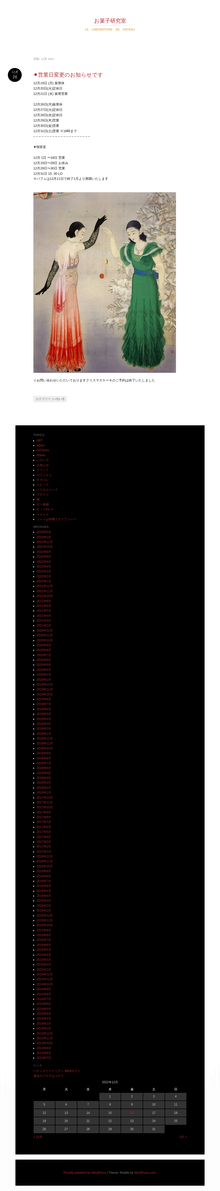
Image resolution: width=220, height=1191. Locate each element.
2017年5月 (44, 832)
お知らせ (43, 465)
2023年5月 (44, 532)
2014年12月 (45, 974)
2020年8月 (44, 650)
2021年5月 (44, 610)
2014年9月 (44, 989)
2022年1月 (44, 581)
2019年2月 (44, 728)
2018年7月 (44, 763)
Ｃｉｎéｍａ (45, 509)
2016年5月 (44, 891)
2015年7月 (44, 940)
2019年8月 (44, 699)
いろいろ (58, 399)
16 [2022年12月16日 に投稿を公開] (132, 1113)
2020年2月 (44, 674)
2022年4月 (44, 566)
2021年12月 (45, 586)
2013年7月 (44, 1058)
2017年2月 (44, 846)
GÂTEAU (43, 450)
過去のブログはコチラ (48, 1076)
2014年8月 (44, 994)
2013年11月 (45, 1038)
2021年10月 (45, 596)
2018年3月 (44, 782)
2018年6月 (44, 768)
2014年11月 (45, 979)
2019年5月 (44, 714)
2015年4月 (44, 955)
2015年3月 (44, 959)
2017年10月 (45, 807)
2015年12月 (45, 915)
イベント (43, 470)
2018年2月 (44, 788)
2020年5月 (44, 665)
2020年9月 (44, 645)
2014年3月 (44, 1018)
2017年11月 (45, 802)
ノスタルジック (47, 490)
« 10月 (37, 1137)
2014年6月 (44, 1004)
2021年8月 (44, 601)
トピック (43, 484)
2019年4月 (44, 719)
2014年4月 (44, 1013)
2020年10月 (45, 640)
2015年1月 (44, 969)
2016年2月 (44, 905)
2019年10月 (45, 694)
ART (40, 440)
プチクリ (43, 494)
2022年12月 (45, 542)
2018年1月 (44, 792)
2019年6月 (44, 709)
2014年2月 (44, 1023)
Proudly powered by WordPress (84, 1173)
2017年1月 (44, 851)
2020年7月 (44, 655)
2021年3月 (44, 620)
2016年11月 (45, 861)
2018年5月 (44, 773)
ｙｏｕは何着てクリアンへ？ (56, 519)
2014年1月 (44, 1028)
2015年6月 (44, 945)
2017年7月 (44, 822)
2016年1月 (44, 910)
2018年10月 (45, 748)
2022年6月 (44, 556)
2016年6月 (44, 886)
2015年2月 (44, 964)
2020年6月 (44, 660)
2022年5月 (44, 562)
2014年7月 (44, 999)
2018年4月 (44, 778)
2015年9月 (44, 930)
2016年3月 (44, 900)
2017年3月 (44, 842)
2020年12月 (45, 630)
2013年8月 (44, 1053)
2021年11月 (45, 591)
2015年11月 (45, 920)
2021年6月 (44, 606)
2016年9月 (44, 871)
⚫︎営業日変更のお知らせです (68, 75)
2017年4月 (44, 837)
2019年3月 (44, 724)
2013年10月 (45, 1043)
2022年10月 (45, 547)
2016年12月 (45, 856)
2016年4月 (44, 896)
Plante (41, 455)
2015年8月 (44, 935)
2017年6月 (44, 827)
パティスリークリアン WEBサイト (57, 1071)
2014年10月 (45, 984)
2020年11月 (45, 635)
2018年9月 (44, 753)
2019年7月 (44, 704)
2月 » (183, 1137)
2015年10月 (45, 925)
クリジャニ (44, 475)
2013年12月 (45, 1033)
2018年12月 (45, 738)
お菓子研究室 (110, 21)
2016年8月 (44, 876)
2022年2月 (44, 576)
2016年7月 (44, 881)
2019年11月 (45, 689)
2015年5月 (44, 950)
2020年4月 (44, 670)
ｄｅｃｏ (43, 514)
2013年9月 (44, 1048)
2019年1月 (44, 733)
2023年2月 (44, 537)
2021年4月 (44, 616)
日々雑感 (43, 504)
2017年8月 (44, 817)
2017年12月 (45, 797)
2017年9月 (44, 812)
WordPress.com (145, 1173)
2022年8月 (44, 552)
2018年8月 (44, 758)
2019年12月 (45, 684)
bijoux (41, 445)
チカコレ (43, 480)
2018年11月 (45, 743)
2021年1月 (44, 625)
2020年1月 (44, 679)
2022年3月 (44, 571)
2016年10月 (45, 866)
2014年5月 (44, 1009)
